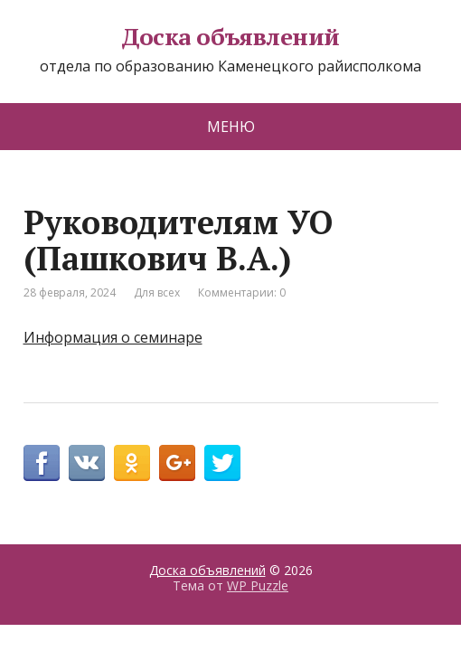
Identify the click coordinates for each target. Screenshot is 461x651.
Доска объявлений (230, 37)
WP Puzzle (257, 585)
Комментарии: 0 (242, 292)
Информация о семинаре (113, 337)
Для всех (157, 292)
